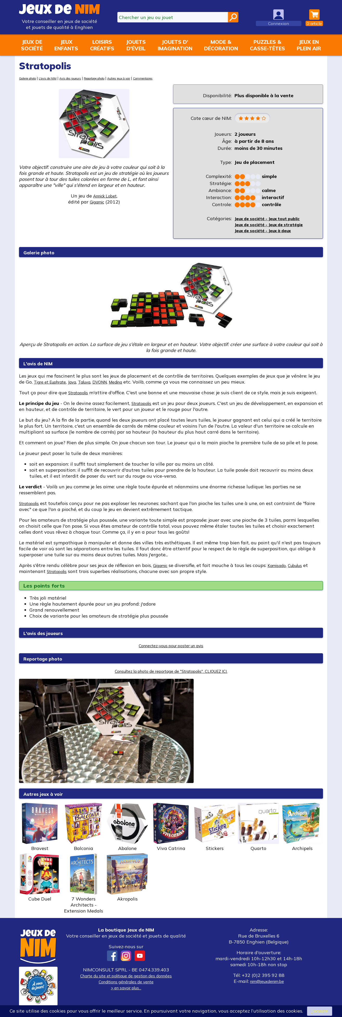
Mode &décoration (221, 45)
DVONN (114, 383)
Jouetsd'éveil (136, 45)
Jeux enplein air (309, 45)
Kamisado (282, 567)
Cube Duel (39, 879)
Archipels (302, 828)
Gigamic (162, 567)
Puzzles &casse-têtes (267, 45)
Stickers (214, 828)
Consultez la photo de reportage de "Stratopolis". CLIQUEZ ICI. (171, 672)
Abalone (127, 828)
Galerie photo (30, 78)
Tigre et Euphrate (54, 383)
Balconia (83, 828)
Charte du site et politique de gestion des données (126, 977)
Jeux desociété (32, 45)
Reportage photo (113, 78)
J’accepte (319, 1011)
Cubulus (304, 567)
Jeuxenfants (66, 45)
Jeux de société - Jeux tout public (272, 220)
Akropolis (127, 879)
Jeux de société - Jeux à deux (268, 232)
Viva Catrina (171, 828)
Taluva (95, 383)
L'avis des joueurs (48, 634)
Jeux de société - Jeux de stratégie (274, 226)
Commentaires (174, 78)
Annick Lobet (104, 196)
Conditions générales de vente (126, 983)
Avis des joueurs (82, 78)
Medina (133, 383)
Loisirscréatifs (102, 45)
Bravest (39, 828)
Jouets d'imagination (175, 45)
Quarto (258, 828)
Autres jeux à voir (144, 78)
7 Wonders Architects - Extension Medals (83, 885)
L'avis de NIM (55, 78)
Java (81, 383)
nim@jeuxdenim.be (267, 982)
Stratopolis (80, 394)
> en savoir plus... (125, 989)
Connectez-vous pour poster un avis (171, 647)
